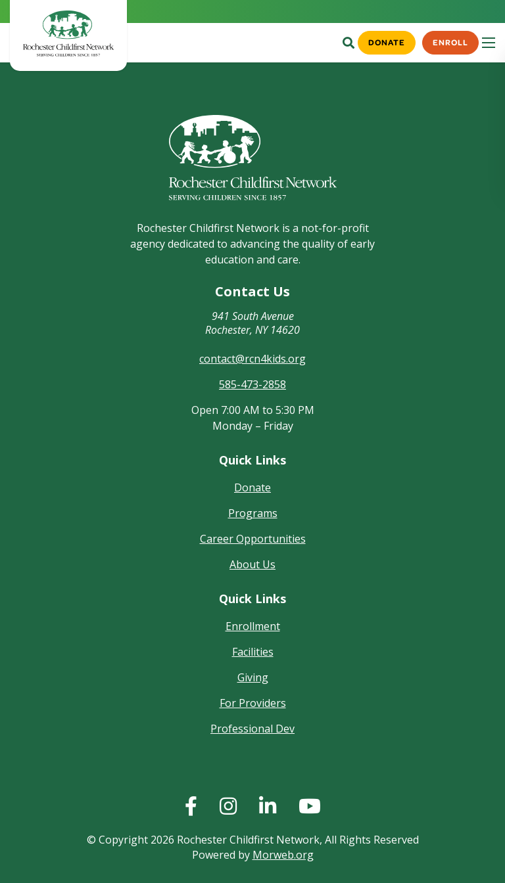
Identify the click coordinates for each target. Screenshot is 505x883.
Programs (252, 513)
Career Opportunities (253, 539)
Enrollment (253, 626)
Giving (252, 677)
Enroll (450, 42)
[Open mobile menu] (488, 42)
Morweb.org (283, 855)
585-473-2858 (252, 384)
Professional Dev (252, 728)
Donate (385, 42)
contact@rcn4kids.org (252, 358)
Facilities (253, 652)
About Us (252, 564)
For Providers (253, 703)
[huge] (191, 806)
